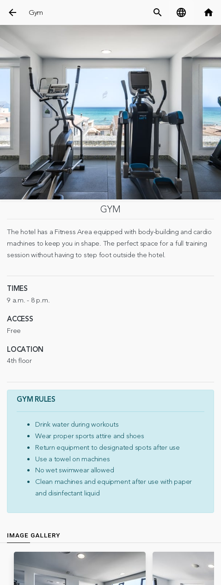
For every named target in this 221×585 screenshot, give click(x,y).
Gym (36, 12)
